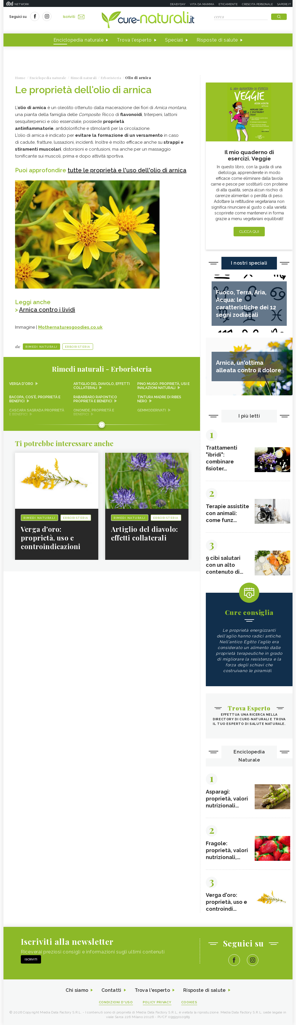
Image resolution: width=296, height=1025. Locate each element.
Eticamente (228, 4)
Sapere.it (284, 4)
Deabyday (178, 4)
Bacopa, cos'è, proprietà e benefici (34, 399)
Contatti (111, 990)
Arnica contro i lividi (47, 309)
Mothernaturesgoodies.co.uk (70, 327)
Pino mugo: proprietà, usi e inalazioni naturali (163, 386)
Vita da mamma (202, 4)
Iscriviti (73, 17)
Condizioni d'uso (116, 1002)
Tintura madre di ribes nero (159, 399)
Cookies (189, 1002)
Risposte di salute (217, 40)
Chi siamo (77, 990)
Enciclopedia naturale (78, 40)
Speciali (174, 40)
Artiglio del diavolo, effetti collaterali (101, 386)
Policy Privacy (157, 1002)
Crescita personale (257, 4)
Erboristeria (77, 346)
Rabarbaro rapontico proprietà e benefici (95, 399)
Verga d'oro (21, 384)
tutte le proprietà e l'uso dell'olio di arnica (127, 170)
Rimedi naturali (41, 346)
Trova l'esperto (134, 40)
